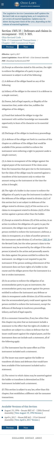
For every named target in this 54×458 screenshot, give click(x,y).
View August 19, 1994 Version (28, 413)
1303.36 (46, 239)
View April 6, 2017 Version (27, 419)
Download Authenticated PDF (18, 61)
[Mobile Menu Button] (2, 4)
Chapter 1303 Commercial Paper (18, 42)
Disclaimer (18, 438)
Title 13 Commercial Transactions (19, 40)
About (38, 438)
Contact (29, 438)
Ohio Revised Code (11, 37)
